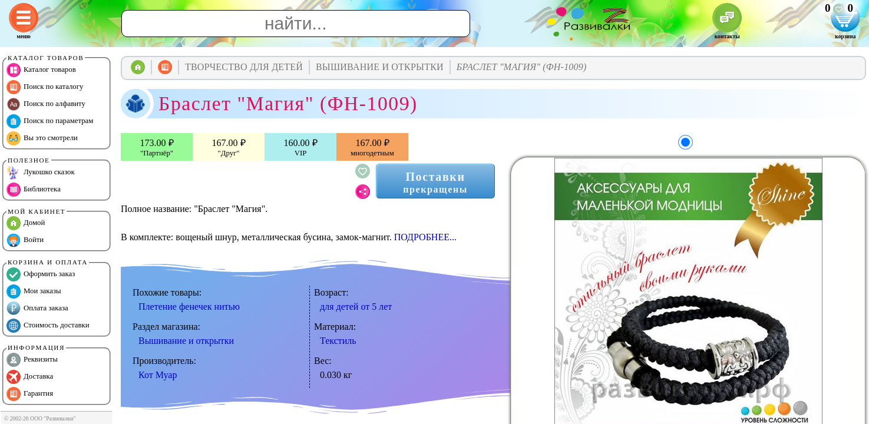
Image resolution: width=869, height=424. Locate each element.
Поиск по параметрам (49, 121)
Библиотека (33, 190)
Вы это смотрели (42, 138)
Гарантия (29, 394)
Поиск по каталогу (44, 87)
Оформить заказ (40, 274)
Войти (25, 240)
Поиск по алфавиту (45, 104)
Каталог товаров (41, 70)
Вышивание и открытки (186, 341)
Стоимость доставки (48, 326)
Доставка (29, 377)
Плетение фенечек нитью (189, 307)
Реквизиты (32, 360)
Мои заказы (33, 291)
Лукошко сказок (40, 172)
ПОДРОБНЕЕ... (425, 237)
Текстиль (338, 341)
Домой (25, 223)
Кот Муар (157, 375)
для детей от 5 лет (356, 307)
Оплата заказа (37, 309)
